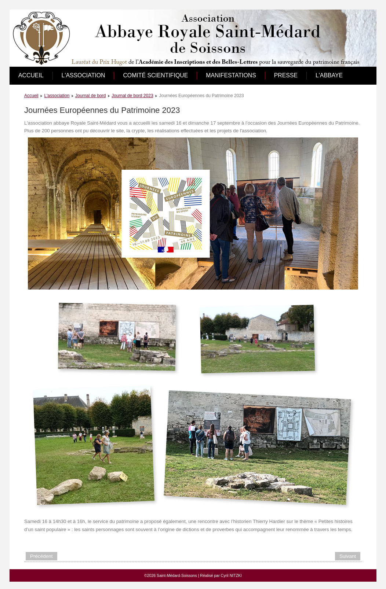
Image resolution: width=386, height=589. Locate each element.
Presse (286, 75)
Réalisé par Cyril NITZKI (221, 575)
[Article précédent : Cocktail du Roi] (41, 556)
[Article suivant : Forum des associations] (347, 556)
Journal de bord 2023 (132, 95)
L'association (83, 75)
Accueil (31, 75)
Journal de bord (90, 95)
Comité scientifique (155, 75)
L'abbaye (329, 75)
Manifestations (231, 75)
